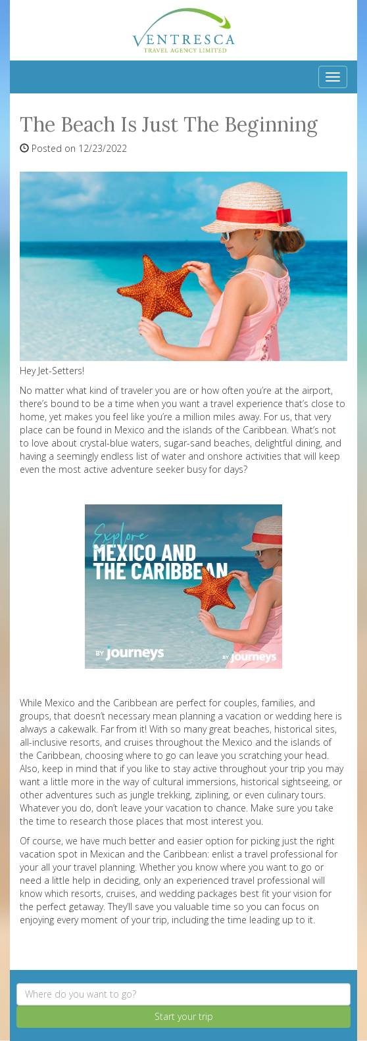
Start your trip (184, 1016)
